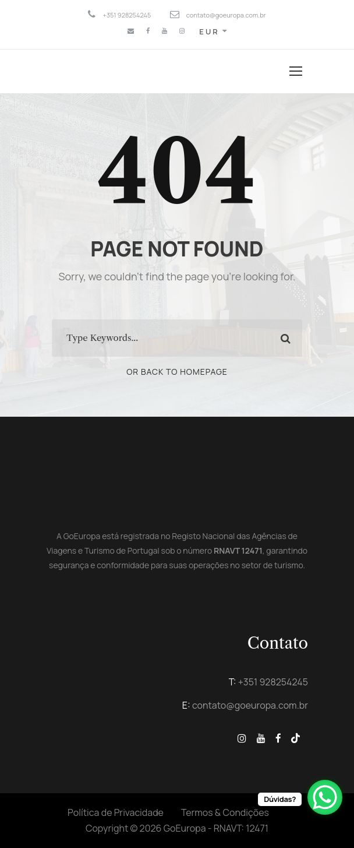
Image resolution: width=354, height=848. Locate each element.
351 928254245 (275, 681)
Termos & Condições (225, 812)
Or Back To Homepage (177, 371)
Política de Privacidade (116, 812)
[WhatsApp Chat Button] (324, 797)
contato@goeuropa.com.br (250, 705)
